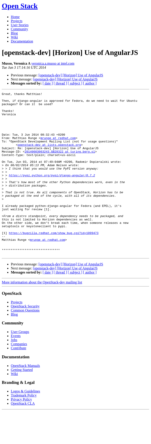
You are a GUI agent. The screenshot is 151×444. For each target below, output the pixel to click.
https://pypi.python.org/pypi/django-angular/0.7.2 (52, 192)
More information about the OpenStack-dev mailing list (42, 315)
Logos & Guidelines (25, 424)
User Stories (20, 25)
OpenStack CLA (23, 436)
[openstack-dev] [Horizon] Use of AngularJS (71, 75)
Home (15, 17)
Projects (17, 21)
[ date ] (48, 83)
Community (19, 29)
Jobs (14, 372)
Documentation (22, 41)
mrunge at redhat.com (58, 147)
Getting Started (22, 402)
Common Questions (25, 343)
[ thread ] (60, 83)
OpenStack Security (25, 339)
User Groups (20, 364)
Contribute (18, 381)
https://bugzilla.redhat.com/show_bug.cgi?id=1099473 (53, 261)
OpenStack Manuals (25, 398)
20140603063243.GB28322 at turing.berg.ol (60, 164)
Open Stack (20, 6)
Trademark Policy (24, 428)
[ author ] (90, 83)
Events (16, 368)
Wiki (14, 37)
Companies (19, 376)
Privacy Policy (21, 432)
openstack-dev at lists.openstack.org (49, 156)
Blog (14, 33)
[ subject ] (75, 83)
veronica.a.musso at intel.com (52, 63)
